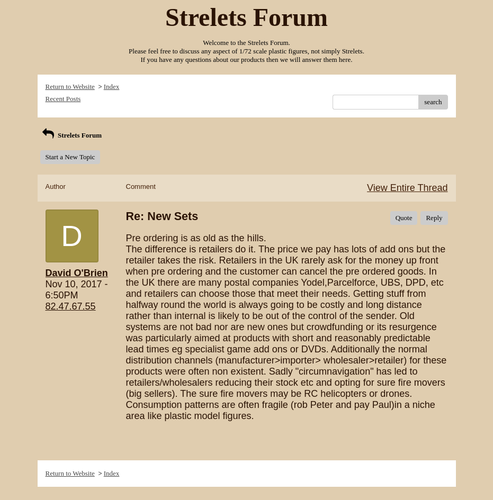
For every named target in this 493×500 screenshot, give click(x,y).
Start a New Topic (70, 157)
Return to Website (70, 86)
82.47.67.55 (71, 306)
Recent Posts (63, 99)
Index (112, 86)
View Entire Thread (407, 188)
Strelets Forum (71, 135)
